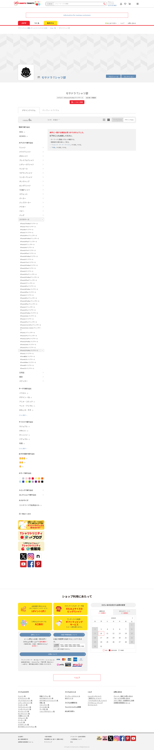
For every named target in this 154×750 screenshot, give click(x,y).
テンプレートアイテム (50, 110)
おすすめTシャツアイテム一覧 (27, 727)
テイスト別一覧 (44, 707)
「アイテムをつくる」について (97, 700)
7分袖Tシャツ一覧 (23, 716)
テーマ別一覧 (44, 709)
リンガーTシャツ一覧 (24, 709)
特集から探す (26, 514)
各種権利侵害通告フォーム (122, 703)
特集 (53, 147)
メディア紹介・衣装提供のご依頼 (124, 700)
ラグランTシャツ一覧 (24, 707)
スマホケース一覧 (23, 724)
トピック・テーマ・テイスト (61, 145)
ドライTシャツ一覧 (24, 698)
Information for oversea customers (77, 15)
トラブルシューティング (95, 703)
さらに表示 (22, 415)
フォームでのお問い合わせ (122, 698)
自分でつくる (69, 698)
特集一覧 (42, 703)
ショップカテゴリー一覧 (47, 711)
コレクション (129, 76)
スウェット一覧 (23, 718)
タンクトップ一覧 (23, 711)
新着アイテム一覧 (45, 696)
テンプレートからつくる (72, 696)
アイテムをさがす (23, 692)
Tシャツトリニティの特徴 (73, 707)
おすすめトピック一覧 (46, 698)
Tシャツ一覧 (22, 696)
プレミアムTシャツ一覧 (25, 700)
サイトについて (92, 705)
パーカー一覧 (22, 720)
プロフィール (113, 76)
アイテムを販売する (71, 703)
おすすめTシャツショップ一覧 (49, 700)
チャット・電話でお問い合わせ (123, 696)
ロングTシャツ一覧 (24, 714)
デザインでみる (129, 120)
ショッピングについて (94, 696)
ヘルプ (122, 23)
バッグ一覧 (21, 722)
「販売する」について (94, 698)
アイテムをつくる (70, 692)
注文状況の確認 (112, 5)
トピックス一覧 (44, 705)
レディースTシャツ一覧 (25, 703)
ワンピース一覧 (22, 705)
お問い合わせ (132, 23)
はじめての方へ (70, 711)
